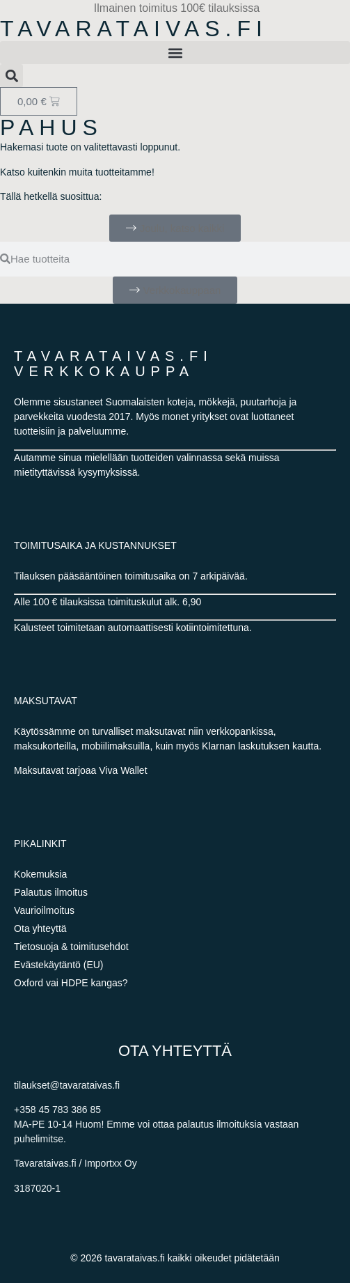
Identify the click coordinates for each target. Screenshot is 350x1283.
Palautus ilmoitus (51, 892)
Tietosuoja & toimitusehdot (71, 946)
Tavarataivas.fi (134, 28)
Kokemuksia (40, 874)
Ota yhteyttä (40, 928)
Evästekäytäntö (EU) (58, 964)
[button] (175, 52)
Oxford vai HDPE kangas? (70, 982)
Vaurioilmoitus (44, 910)
